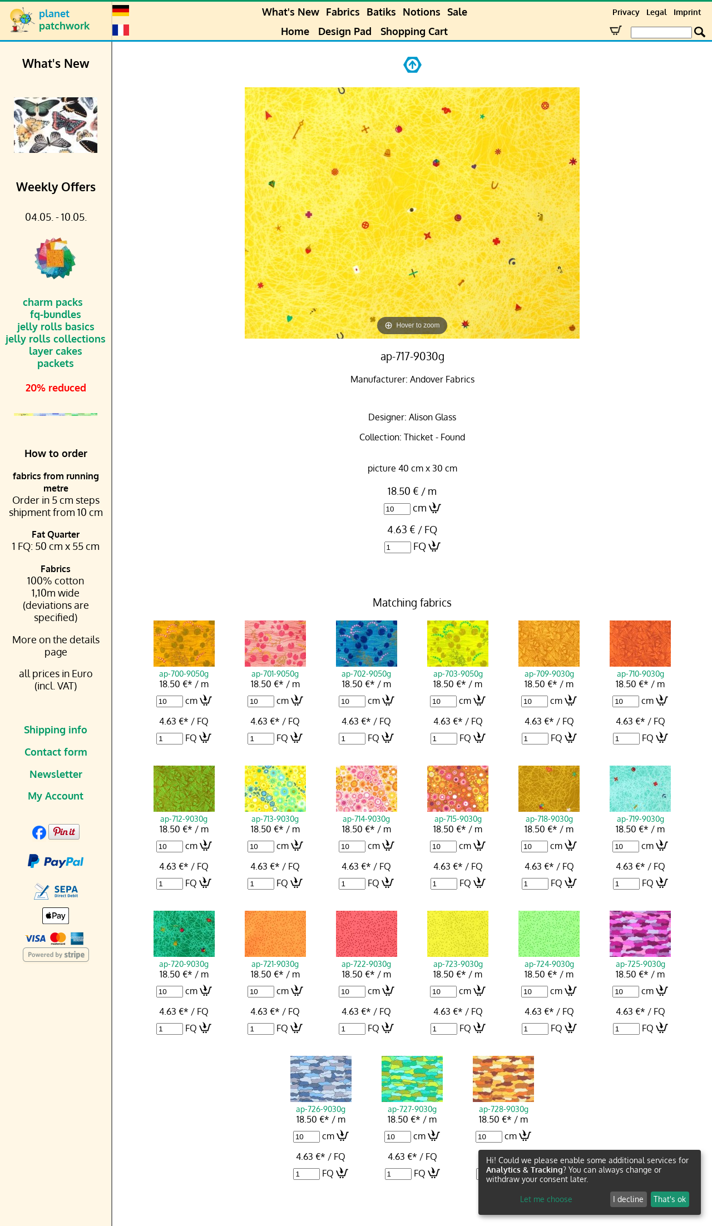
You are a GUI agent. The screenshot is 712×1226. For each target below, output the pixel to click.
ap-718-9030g (549, 813)
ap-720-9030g (184, 959)
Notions (422, 12)
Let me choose (546, 1199)
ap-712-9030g (184, 813)
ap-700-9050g (184, 668)
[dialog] (589, 1182)
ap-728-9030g (503, 1104)
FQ (419, 546)
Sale (457, 12)
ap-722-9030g (366, 959)
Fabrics (343, 12)
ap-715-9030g (457, 813)
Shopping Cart (414, 31)
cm (420, 508)
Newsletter (55, 774)
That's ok (670, 1199)
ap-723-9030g (457, 959)
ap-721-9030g (275, 959)
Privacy (626, 12)
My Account (55, 796)
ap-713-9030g (275, 813)
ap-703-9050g (457, 668)
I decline (628, 1199)
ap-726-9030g (321, 1104)
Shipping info (55, 729)
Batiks (381, 12)
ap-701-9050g (275, 668)
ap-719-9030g (640, 813)
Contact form (55, 752)
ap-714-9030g (366, 813)
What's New (290, 12)
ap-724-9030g (549, 959)
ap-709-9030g (549, 668)
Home (295, 31)
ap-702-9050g (366, 668)
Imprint (687, 12)
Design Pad (345, 31)
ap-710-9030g (640, 668)
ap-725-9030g (640, 959)
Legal (656, 12)
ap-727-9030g (412, 1104)
